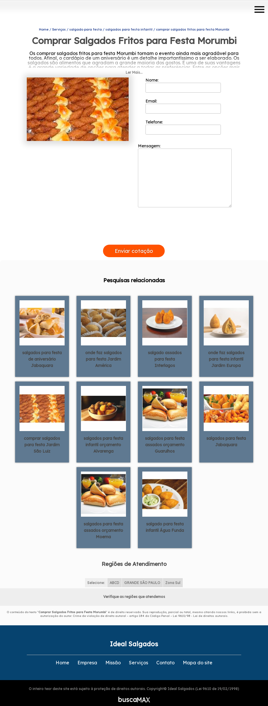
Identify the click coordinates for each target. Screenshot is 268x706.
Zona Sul (172, 575)
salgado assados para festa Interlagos (165, 352)
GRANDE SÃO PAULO (142, 575)
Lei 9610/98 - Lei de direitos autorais (200, 609)
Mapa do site (197, 656)
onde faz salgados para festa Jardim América (103, 352)
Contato (165, 656)
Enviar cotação (134, 243)
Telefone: (183, 119)
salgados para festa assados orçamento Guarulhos (164, 437)
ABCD (114, 575)
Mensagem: (185, 168)
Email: (183, 98)
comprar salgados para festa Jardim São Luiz (42, 437)
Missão (113, 656)
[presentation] (134, 231)
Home (62, 656)
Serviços (138, 656)
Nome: (183, 77)
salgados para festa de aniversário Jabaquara (42, 352)
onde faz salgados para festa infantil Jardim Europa (226, 352)
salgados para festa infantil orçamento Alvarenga (103, 437)
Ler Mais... (134, 65)
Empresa (87, 656)
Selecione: (96, 575)
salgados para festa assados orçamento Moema (103, 523)
